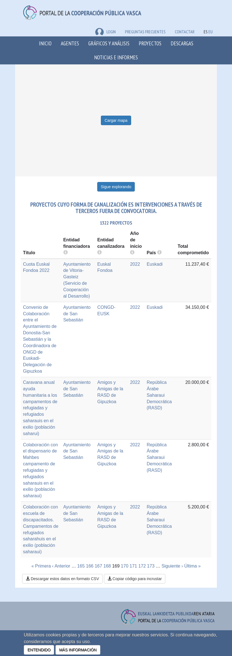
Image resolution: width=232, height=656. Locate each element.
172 (142, 566)
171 (133, 566)
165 (81, 566)
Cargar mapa (116, 120)
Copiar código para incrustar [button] (135, 578)
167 (98, 566)
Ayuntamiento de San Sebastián (77, 314)
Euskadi (155, 264)
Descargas (182, 43)
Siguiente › (172, 566)
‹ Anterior (61, 566)
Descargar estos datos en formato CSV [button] (62, 578)
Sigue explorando (116, 187)
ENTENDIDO (38, 650)
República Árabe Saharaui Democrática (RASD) (159, 395)
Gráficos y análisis (108, 43)
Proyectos (150, 43)
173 (151, 566)
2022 (135, 264)
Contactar (184, 31)
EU (210, 31)
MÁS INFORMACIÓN (78, 650)
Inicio (45, 43)
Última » (192, 566)
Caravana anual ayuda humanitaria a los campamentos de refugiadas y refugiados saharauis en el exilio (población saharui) (40, 408)
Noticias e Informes (116, 57)
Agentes (70, 43)
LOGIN (105, 31)
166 (90, 566)
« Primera (41, 566)
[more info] (132, 252)
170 (124, 566)
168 (107, 566)
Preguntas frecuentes (145, 31)
